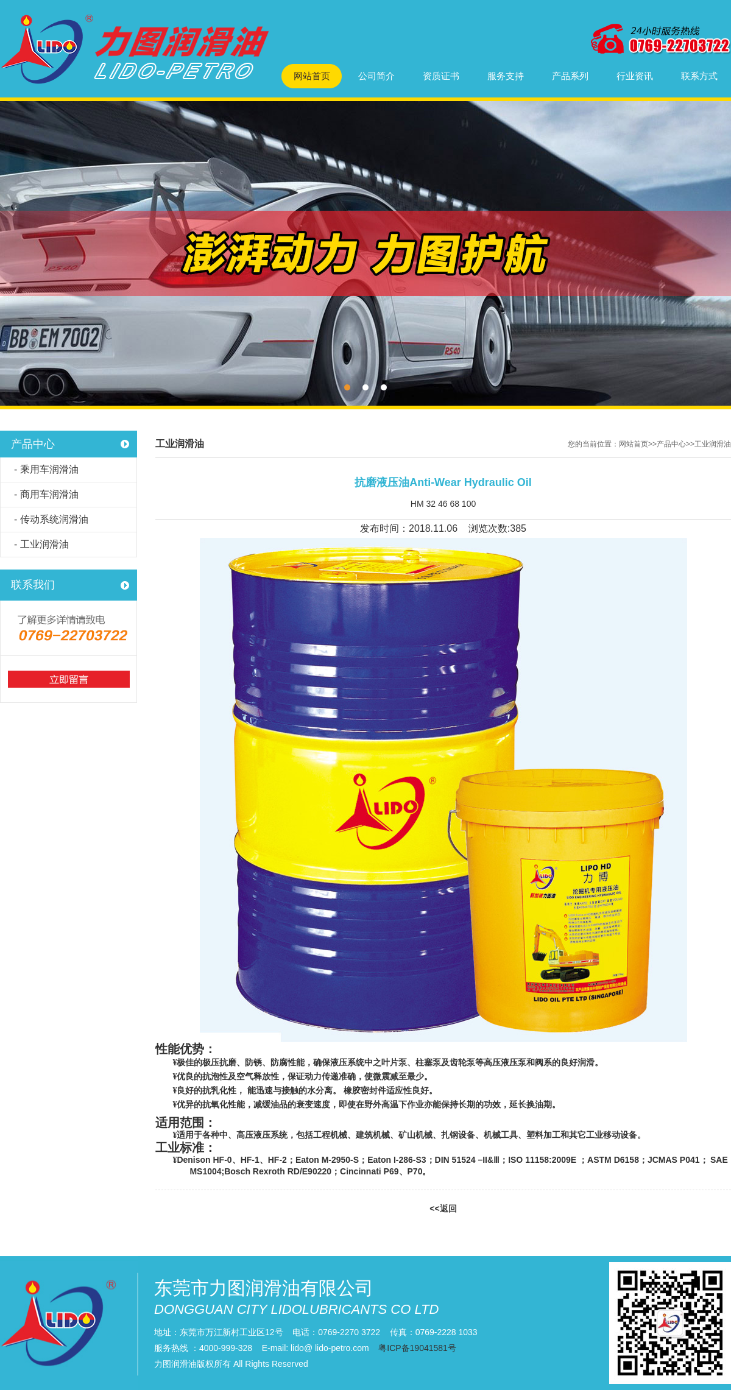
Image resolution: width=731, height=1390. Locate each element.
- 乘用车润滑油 (46, 469)
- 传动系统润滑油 (51, 519)
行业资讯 (634, 76)
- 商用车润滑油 (46, 494)
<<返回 (442, 1208)
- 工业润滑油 (41, 544)
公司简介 (376, 76)
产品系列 (570, 76)
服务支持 (505, 76)
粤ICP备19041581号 (417, 1348)
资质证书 (441, 76)
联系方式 (699, 76)
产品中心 (33, 444)
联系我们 (33, 585)
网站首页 (312, 76)
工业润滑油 (712, 444)
